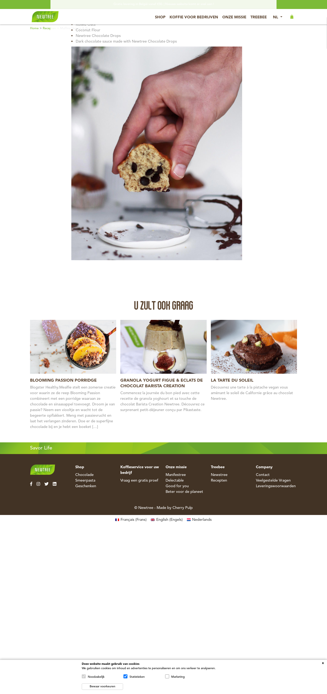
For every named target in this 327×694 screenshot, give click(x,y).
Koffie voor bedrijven (194, 17)
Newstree (219, 475)
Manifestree (176, 475)
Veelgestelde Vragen (273, 480)
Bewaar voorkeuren (102, 686)
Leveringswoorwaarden (276, 486)
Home (34, 28)
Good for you (177, 486)
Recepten (49, 28)
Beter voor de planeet (184, 492)
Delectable (175, 480)
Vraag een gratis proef (139, 480)
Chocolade (84, 475)
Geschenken (85, 486)
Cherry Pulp (182, 508)
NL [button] (276, 17)
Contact (263, 475)
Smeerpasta (85, 480)
